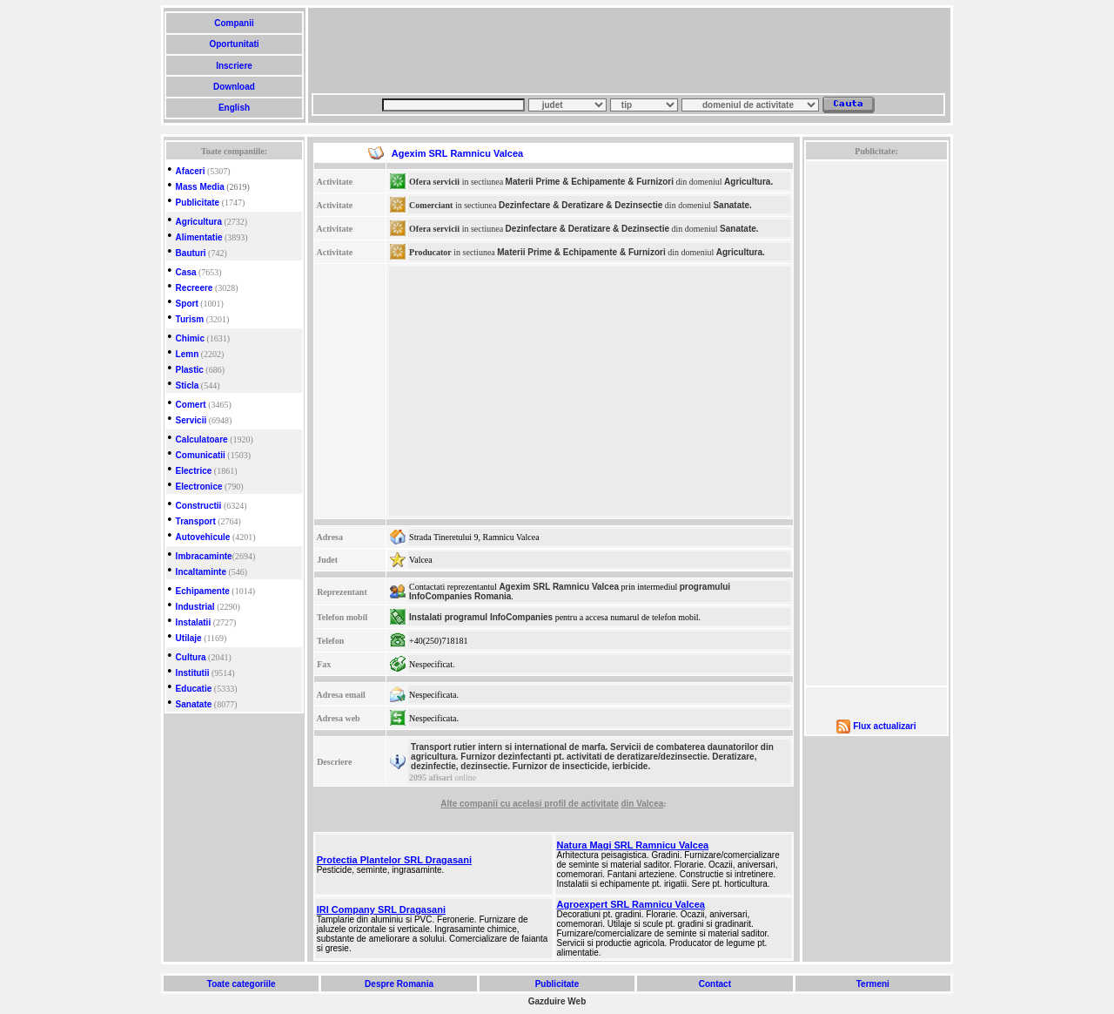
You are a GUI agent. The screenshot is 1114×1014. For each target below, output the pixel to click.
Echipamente (203, 591)
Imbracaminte (204, 556)
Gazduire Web (557, 1001)
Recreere (194, 288)
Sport (187, 303)
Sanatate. (732, 205)
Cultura (191, 657)
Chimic (190, 338)
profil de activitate (581, 803)
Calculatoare (202, 439)
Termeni (873, 984)
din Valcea (642, 803)
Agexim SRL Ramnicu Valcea (559, 587)
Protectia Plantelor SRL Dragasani (394, 860)
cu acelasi (522, 803)
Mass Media (200, 187)
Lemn (187, 354)
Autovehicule (203, 537)
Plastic (190, 370)
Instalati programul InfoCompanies (481, 617)
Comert (191, 404)
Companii (233, 23)
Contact (715, 984)
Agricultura (199, 221)
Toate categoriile (241, 984)
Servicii (191, 420)
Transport (196, 521)
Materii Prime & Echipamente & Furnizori (590, 181)
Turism (190, 319)
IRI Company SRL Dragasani (381, 909)
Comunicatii (200, 455)
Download (234, 86)
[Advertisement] (628, 50)
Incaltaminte (201, 572)
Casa (186, 272)
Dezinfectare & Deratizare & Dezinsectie (580, 205)
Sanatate (194, 704)
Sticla (187, 385)
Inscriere (233, 66)
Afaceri (190, 171)
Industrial (195, 607)
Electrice (194, 471)
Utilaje (189, 638)
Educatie (194, 688)
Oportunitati (234, 44)
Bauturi (191, 253)
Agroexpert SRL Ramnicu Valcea (631, 904)
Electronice (199, 486)
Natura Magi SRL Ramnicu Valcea (633, 845)
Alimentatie (199, 237)
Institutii (193, 673)
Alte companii (470, 803)
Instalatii (193, 622)
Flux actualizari (884, 726)
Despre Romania (398, 984)
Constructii (199, 505)
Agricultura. (748, 181)
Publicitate (198, 202)
